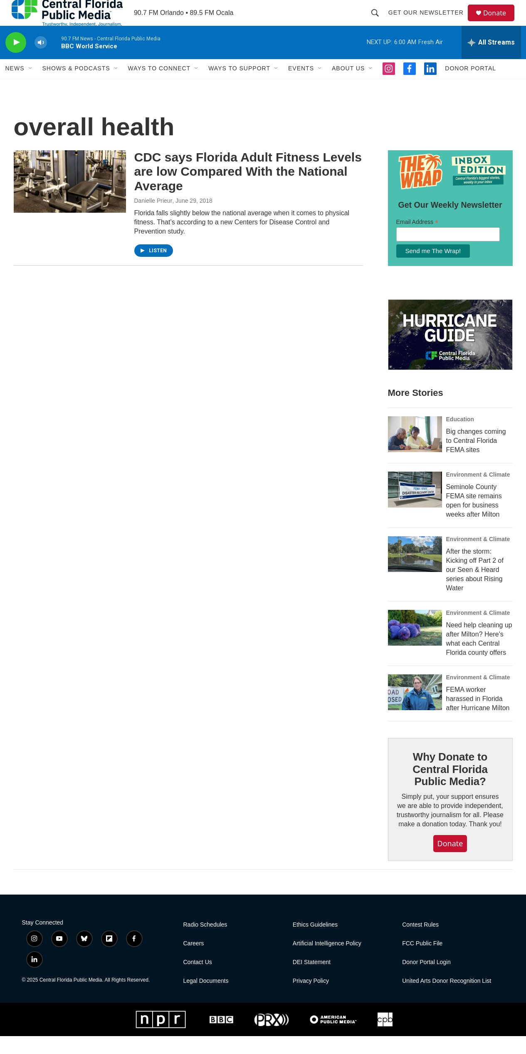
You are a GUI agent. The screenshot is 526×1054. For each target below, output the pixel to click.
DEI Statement (312, 980)
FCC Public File (422, 961)
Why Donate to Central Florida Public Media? (449, 787)
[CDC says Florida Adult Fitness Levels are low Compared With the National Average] (70, 199)
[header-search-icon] (379, 21)
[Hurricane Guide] (450, 353)
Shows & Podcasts (76, 86)
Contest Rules (420, 943)
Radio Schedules (205, 943)
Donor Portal (470, 86)
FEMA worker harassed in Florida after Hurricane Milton (478, 716)
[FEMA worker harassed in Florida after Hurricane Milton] (415, 710)
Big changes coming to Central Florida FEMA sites (476, 458)
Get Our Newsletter (429, 21)
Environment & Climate (478, 492)
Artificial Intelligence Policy (327, 961)
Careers (193, 961)
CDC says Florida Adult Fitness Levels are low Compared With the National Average (248, 189)
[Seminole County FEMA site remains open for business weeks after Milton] (415, 507)
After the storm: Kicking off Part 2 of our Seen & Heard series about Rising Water (475, 587)
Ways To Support (239, 86)
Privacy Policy (311, 999)
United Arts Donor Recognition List (446, 999)
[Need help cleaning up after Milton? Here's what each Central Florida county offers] (415, 646)
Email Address (417, 240)
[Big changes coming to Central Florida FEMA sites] (415, 452)
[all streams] (491, 60)
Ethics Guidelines (315, 943)
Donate (500, 21)
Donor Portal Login (426, 980)
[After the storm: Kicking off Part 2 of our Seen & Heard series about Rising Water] (415, 572)
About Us (348, 86)
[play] (15, 60)
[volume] (41, 60)
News (15, 86)
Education (460, 437)
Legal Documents (206, 999)
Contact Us (197, 980)
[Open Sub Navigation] (30, 86)
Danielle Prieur (153, 218)
